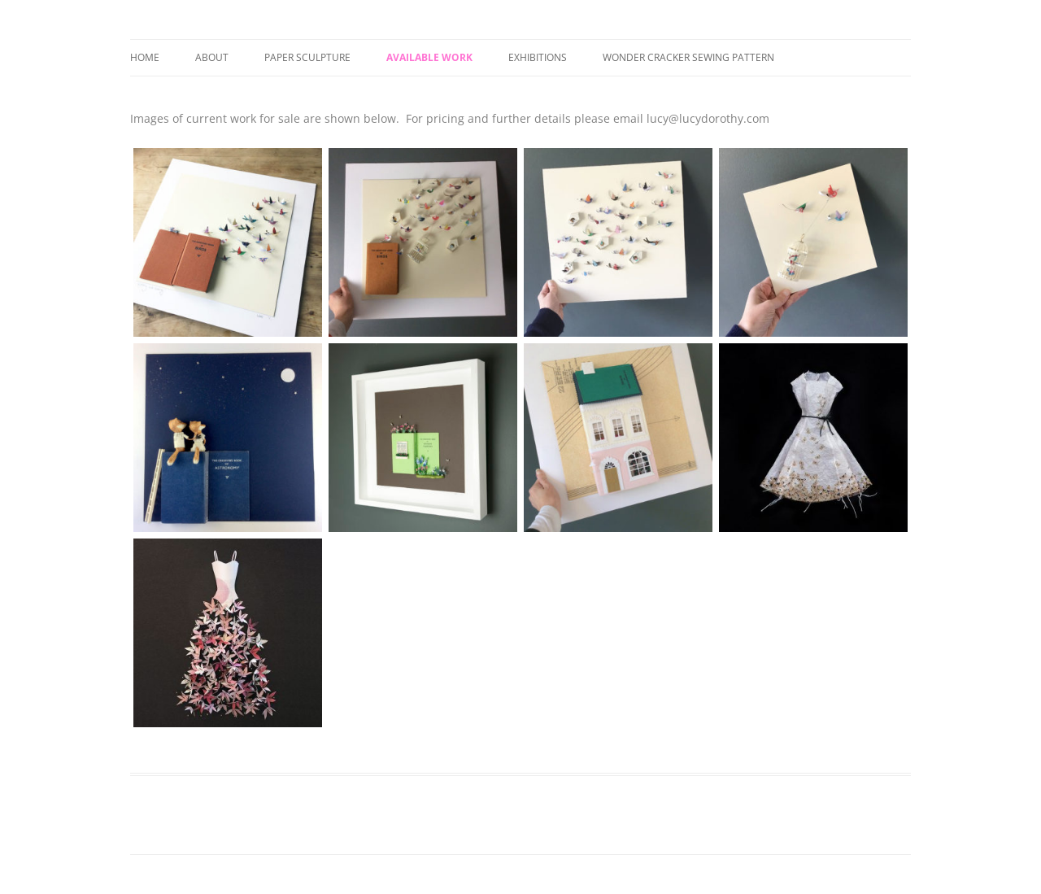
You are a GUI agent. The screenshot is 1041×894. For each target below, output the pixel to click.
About (212, 57)
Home (144, 57)
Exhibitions (537, 57)
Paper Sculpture (307, 57)
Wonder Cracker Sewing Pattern (688, 57)
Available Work (429, 57)
